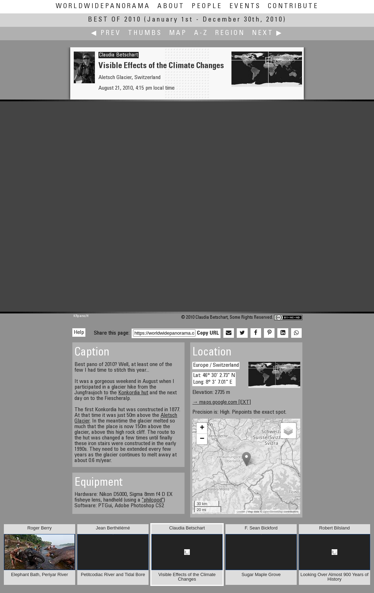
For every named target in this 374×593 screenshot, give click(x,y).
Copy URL (208, 333)
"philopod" (153, 500)
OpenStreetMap (273, 511)
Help (79, 332)
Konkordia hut (133, 393)
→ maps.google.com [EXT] (221, 402)
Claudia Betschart (118, 55)
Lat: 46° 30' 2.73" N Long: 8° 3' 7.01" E (214, 379)
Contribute (293, 6)
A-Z (201, 33)
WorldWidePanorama (103, 6)
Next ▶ (267, 33)
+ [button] (202, 428)
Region (230, 33)
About (171, 6)
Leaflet (241, 511)
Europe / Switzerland (216, 365)
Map (178, 33)
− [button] (202, 439)
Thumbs (145, 33)
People (207, 6)
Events (245, 6)
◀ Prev (106, 33)
